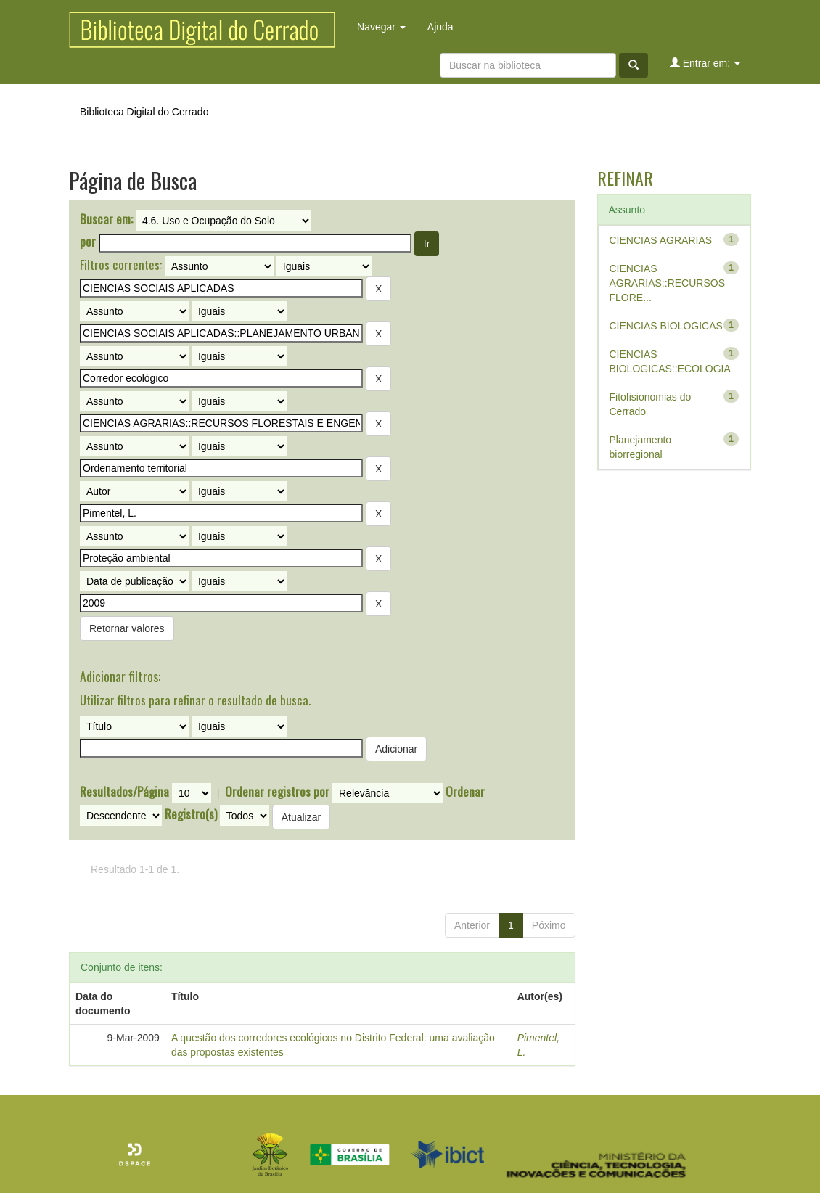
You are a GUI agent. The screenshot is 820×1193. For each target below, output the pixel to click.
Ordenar (465, 791)
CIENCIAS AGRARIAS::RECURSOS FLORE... (667, 283)
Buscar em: (106, 219)
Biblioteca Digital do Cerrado (144, 112)
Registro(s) (191, 814)
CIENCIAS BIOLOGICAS (666, 326)
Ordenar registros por (277, 791)
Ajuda (440, 27)
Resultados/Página (124, 791)
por (88, 241)
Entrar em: (705, 63)
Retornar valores (127, 628)
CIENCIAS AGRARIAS (661, 240)
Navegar (381, 27)
